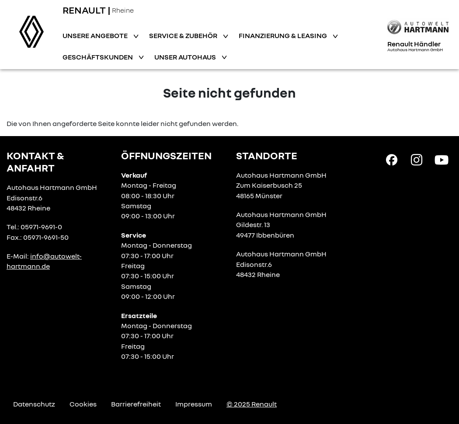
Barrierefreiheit (136, 403)
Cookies (83, 403)
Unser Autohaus (185, 57)
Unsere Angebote (96, 35)
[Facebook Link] (392, 159)
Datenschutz (34, 403)
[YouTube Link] (441, 159)
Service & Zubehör (184, 35)
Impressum (193, 403)
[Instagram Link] (417, 159)
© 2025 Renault (251, 403)
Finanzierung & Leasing (283, 35)
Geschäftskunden (98, 57)
